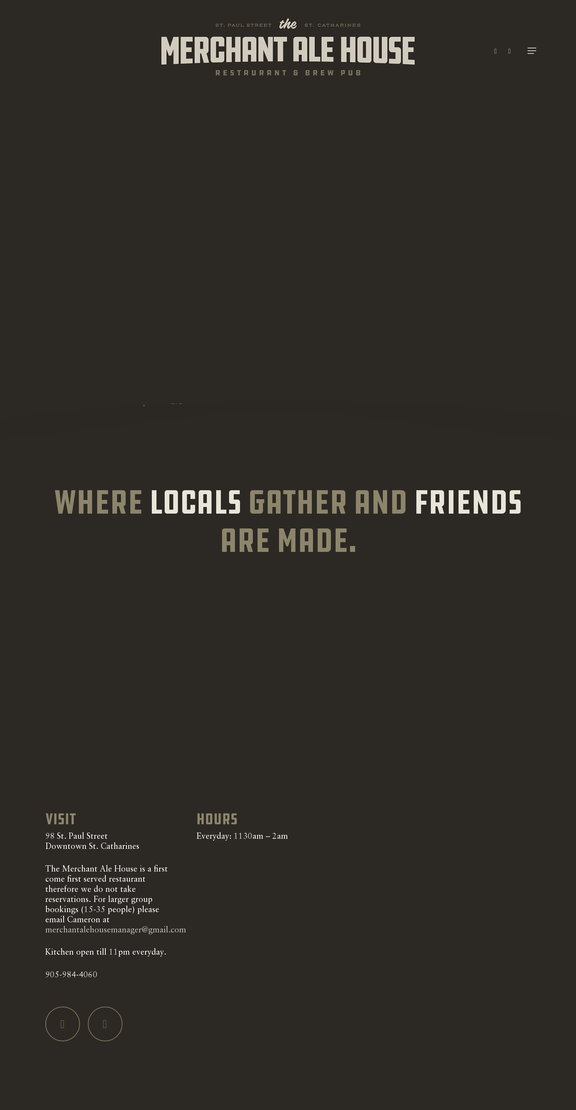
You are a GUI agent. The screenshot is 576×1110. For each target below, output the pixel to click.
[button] (532, 51)
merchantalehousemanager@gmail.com (115, 930)
